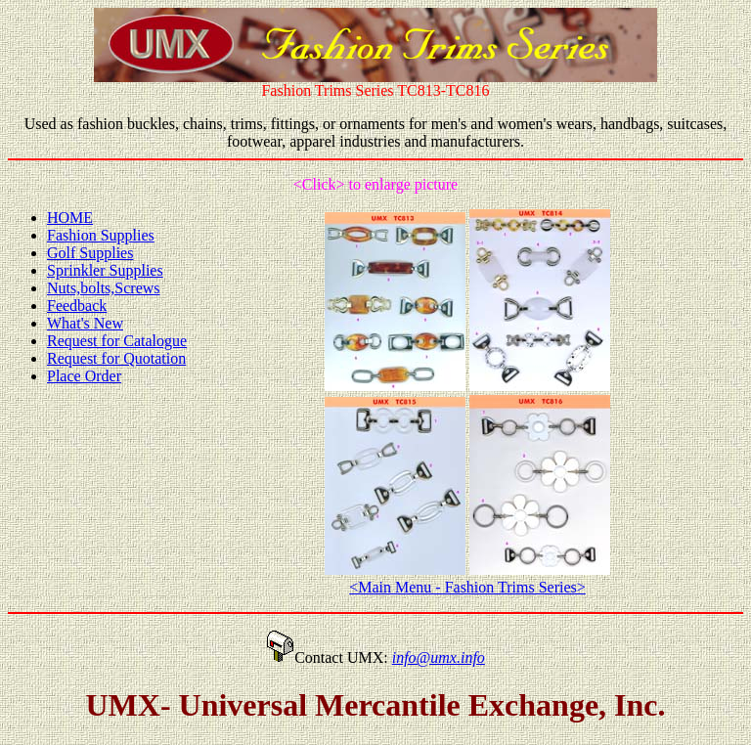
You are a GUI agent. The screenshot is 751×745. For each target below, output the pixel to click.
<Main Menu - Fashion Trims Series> (467, 587)
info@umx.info (438, 657)
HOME (70, 217)
